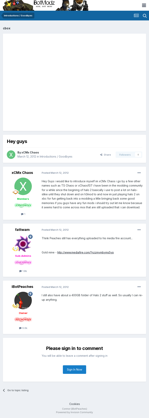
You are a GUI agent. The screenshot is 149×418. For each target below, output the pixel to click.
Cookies (74, 404)
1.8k (23, 271)
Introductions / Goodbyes (56, 156)
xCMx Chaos (30, 152)
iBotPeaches (22, 287)
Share (105, 154)
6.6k (23, 327)
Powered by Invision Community (74, 412)
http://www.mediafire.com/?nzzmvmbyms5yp (85, 252)
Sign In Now (74, 369)
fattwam (22, 230)
